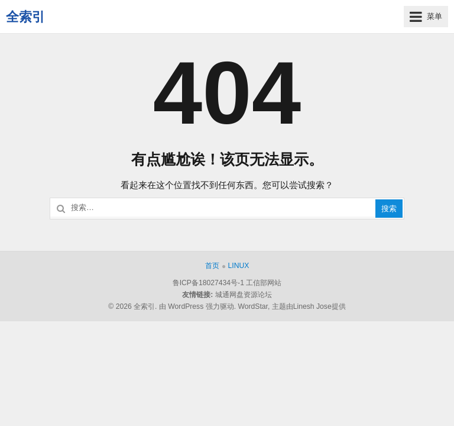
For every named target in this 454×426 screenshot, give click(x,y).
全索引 (25, 16)
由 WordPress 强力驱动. (197, 306)
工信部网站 (263, 283)
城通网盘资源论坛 (243, 295)
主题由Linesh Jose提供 (309, 306)
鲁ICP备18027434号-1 (208, 283)
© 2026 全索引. (132, 306)
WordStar (253, 306)
